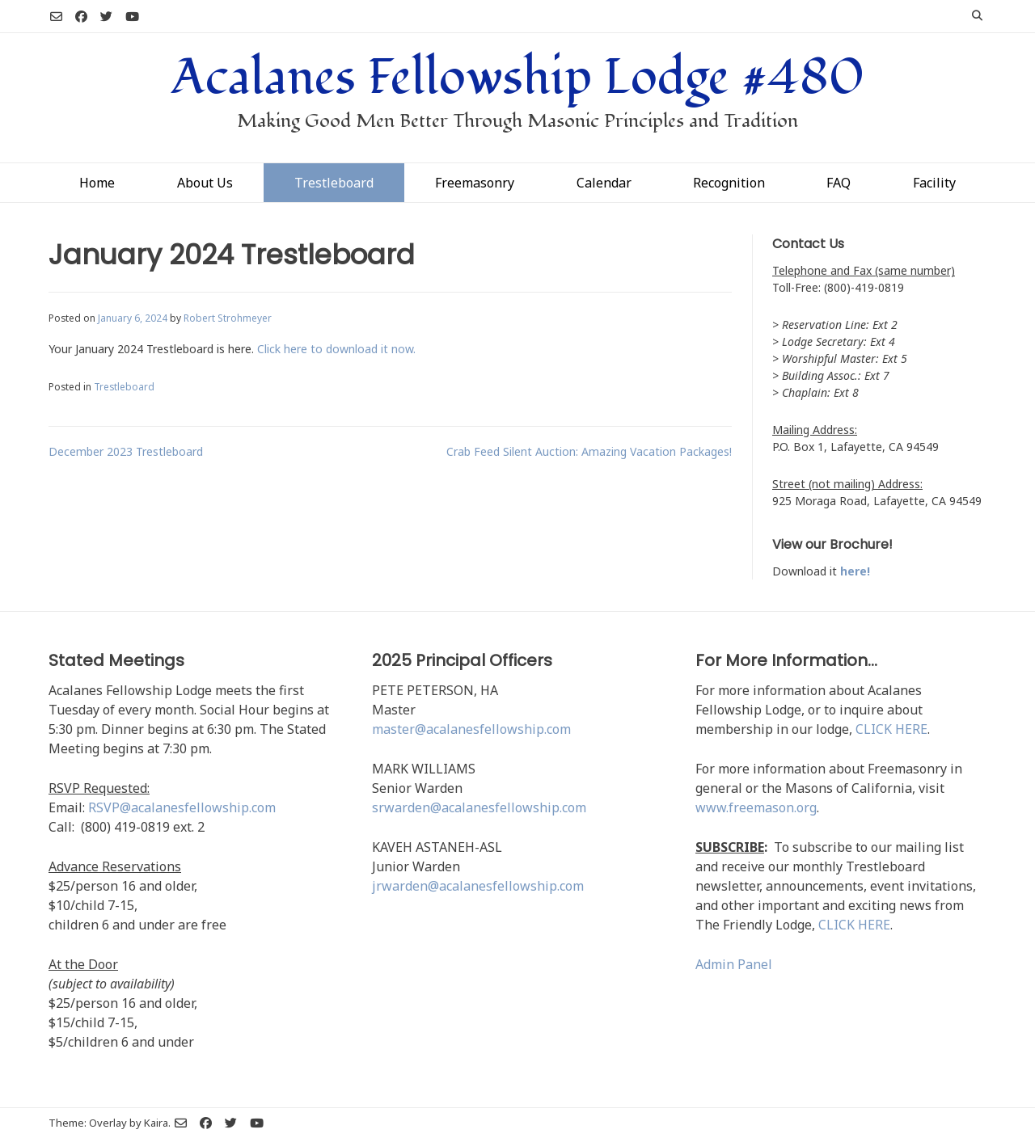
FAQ (838, 183)
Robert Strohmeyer (228, 317)
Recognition (729, 183)
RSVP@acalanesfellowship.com (182, 807)
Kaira (156, 1122)
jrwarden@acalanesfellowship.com (478, 886)
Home (97, 183)
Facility (934, 183)
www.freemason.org (756, 807)
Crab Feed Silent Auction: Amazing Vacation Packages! (589, 451)
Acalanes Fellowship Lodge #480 (517, 78)
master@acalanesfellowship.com (471, 729)
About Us (205, 183)
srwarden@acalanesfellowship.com (479, 807)
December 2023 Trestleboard (126, 451)
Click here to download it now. (336, 348)
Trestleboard (334, 183)
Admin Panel (733, 964)
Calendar (604, 183)
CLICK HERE (891, 729)
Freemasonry (474, 183)
